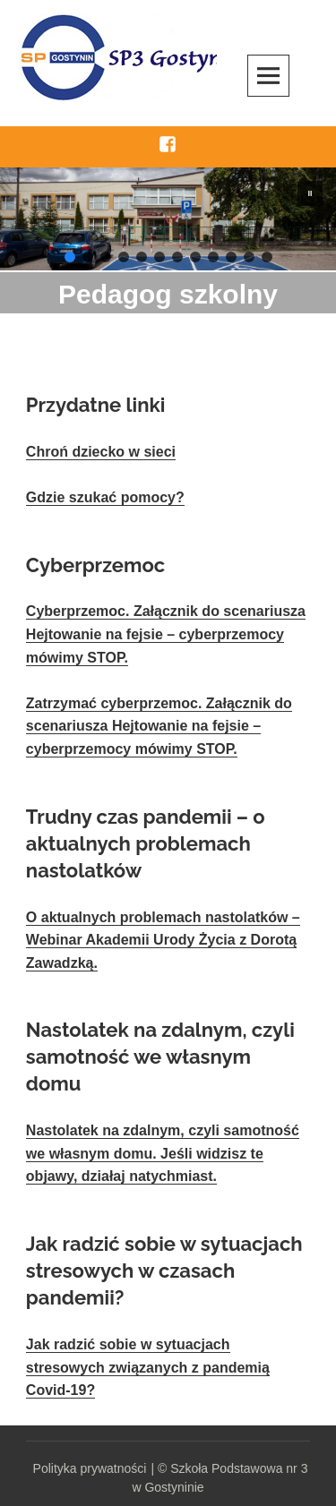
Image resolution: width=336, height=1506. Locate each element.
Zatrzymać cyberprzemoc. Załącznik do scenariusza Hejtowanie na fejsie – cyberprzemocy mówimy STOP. (159, 726)
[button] (310, 193)
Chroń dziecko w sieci (101, 451)
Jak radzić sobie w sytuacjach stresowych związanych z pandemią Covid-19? (148, 1367)
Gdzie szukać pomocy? (105, 497)
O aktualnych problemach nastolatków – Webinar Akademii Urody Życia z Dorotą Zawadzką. (163, 940)
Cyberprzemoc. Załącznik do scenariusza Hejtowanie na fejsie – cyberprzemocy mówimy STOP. (166, 633)
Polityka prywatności (90, 1468)
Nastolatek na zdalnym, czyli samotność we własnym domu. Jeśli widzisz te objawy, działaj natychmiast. (162, 1153)
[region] (168, 218)
